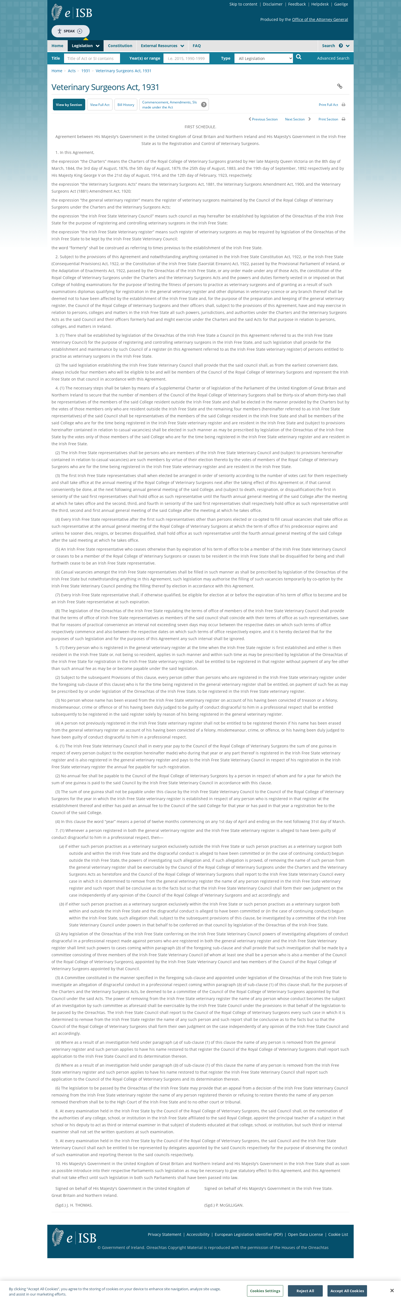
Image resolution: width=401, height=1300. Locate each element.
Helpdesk (320, 4)
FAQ (197, 45)
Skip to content (243, 4)
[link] (328, 58)
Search (332, 45)
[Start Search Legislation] (298, 56)
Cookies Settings (265, 1292)
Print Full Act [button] (328, 104)
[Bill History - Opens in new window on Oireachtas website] (125, 104)
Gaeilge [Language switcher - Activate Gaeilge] (341, 4)
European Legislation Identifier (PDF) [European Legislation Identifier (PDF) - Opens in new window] (249, 1234)
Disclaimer (273, 4)
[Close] (392, 1292)
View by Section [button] (69, 104)
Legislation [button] (82, 45)
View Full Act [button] (99, 104)
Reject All (305, 1292)
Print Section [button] (328, 119)
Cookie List (338, 1234)
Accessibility (198, 1234)
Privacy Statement (164, 1234)
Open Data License (305, 1234)
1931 (85, 70)
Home (57, 45)
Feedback (297, 4)
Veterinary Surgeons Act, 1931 (123, 70)
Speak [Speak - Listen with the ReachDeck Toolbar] (69, 31)
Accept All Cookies (347, 1292)
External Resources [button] (159, 45)
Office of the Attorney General (320, 19)
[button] (341, 45)
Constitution (120, 45)
